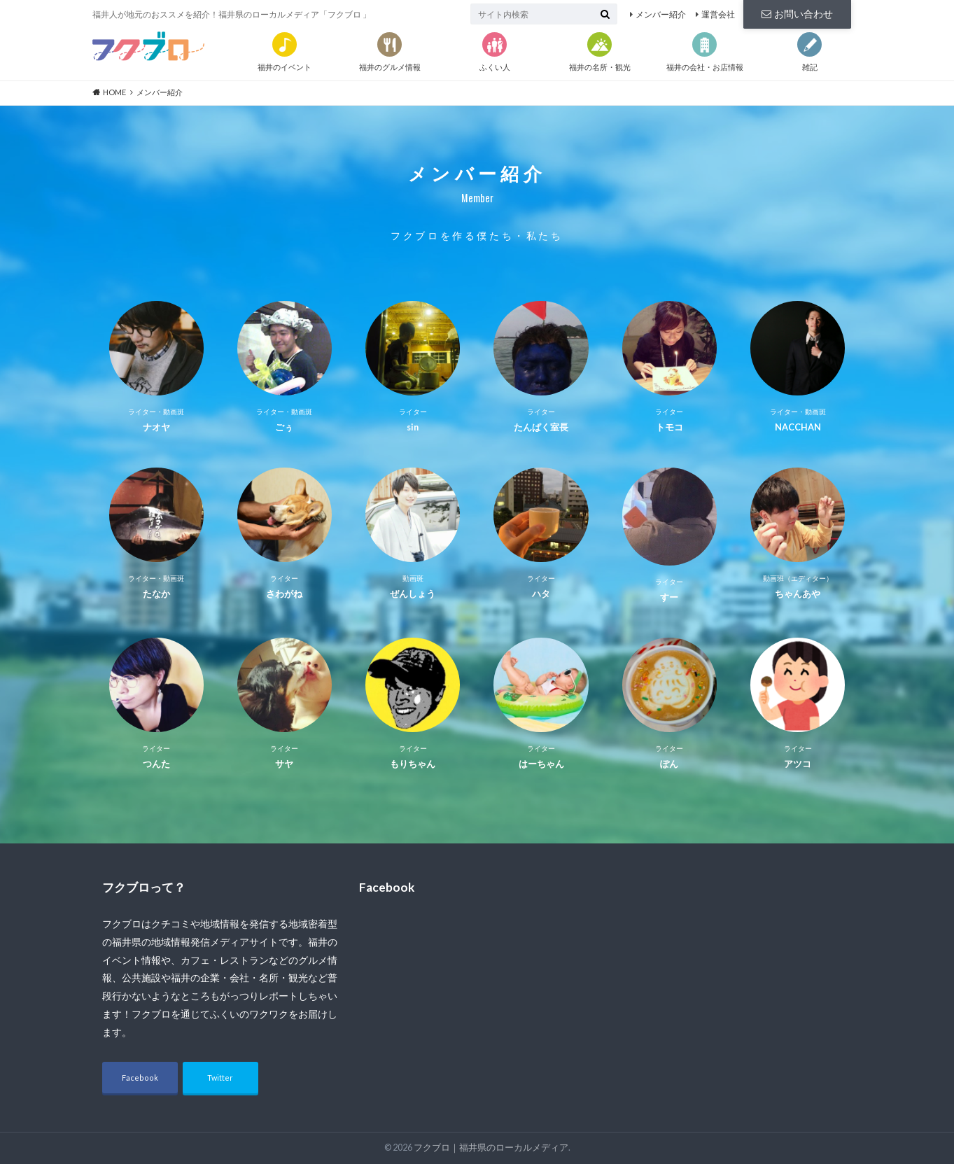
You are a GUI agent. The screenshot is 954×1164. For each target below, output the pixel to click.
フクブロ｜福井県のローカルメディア (491, 1148)
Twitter (220, 1077)
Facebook (140, 1077)
